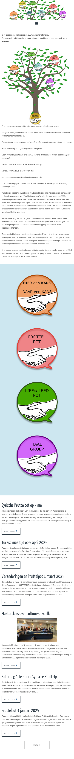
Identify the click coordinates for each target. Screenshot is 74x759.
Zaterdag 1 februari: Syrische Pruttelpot (31, 676)
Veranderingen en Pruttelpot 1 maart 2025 (33, 576)
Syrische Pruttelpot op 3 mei (22, 505)
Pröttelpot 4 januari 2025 (20, 710)
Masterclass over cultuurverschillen (27, 613)
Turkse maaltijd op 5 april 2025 (24, 542)
